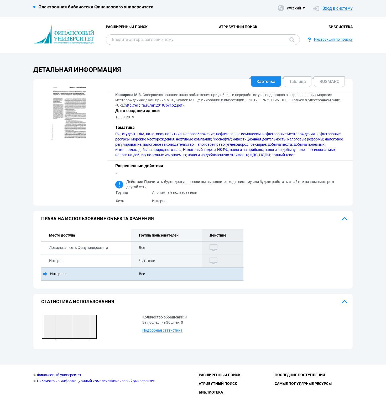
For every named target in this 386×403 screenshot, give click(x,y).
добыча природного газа (159, 150)
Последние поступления (300, 375)
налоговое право (210, 144)
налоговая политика (164, 134)
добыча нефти (280, 144)
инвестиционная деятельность (259, 139)
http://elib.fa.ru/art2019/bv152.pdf (153, 105)
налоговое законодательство (168, 144)
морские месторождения (152, 139)
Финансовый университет (59, 375)
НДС (254, 155)
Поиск (292, 40)
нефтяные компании (193, 139)
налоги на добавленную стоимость (218, 155)
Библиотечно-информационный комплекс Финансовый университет (96, 381)
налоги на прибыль (246, 150)
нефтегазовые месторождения (288, 134)
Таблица (297, 81)
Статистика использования (77, 301)
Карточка (266, 81)
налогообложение (199, 134)
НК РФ (222, 150)
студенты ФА (133, 134)
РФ (118, 134)
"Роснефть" (222, 139)
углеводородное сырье (246, 144)
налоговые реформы (305, 139)
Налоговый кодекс (199, 150)
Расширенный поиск (127, 27)
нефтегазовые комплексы (238, 134)
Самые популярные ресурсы (303, 383)
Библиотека (340, 27)
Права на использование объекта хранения (97, 218)
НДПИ (264, 155)
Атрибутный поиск (238, 27)
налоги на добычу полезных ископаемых (300, 150)
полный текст (283, 155)
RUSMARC (329, 81)
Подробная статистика (162, 330)
